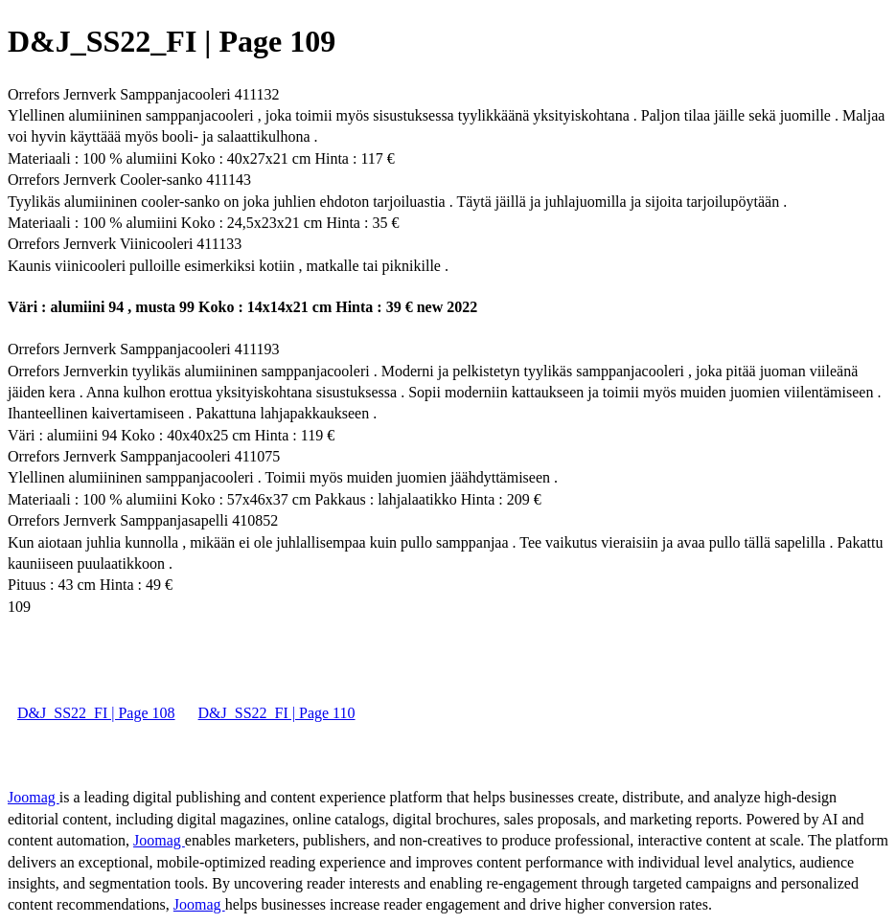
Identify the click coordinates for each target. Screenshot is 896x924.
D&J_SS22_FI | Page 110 (277, 713)
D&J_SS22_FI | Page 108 (96, 713)
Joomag (33, 797)
